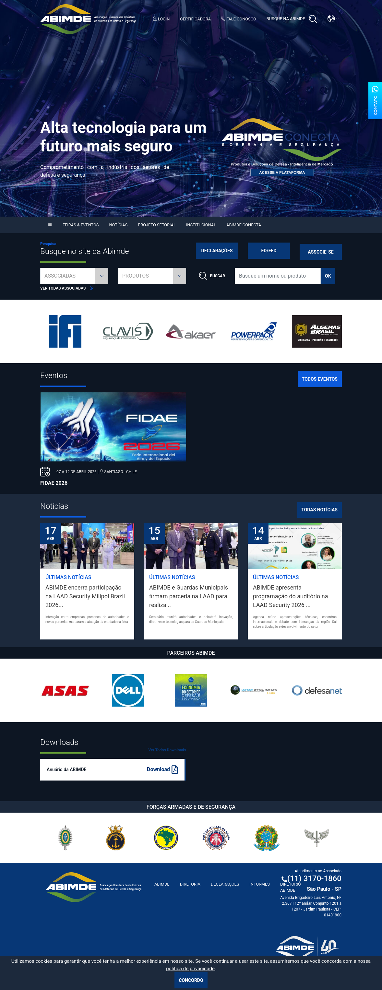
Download (162, 769)
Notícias (118, 224)
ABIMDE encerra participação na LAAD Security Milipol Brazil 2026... (85, 596)
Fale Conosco (238, 19)
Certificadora (195, 19)
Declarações (217, 250)
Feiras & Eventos (81, 224)
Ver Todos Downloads (167, 750)
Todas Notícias (319, 509)
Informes (259, 884)
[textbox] (74, 276)
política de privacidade (190, 969)
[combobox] (74, 276)
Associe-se (320, 252)
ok (328, 276)
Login (161, 19)
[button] (333, 18)
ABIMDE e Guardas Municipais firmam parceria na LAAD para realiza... (188, 596)
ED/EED (268, 250)
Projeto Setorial (157, 224)
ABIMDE (162, 884)
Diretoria (190, 884)
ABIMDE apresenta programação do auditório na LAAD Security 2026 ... (290, 596)
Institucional (201, 224)
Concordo (191, 980)
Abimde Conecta (243, 224)
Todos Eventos (320, 379)
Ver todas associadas (67, 288)
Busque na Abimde (292, 19)
